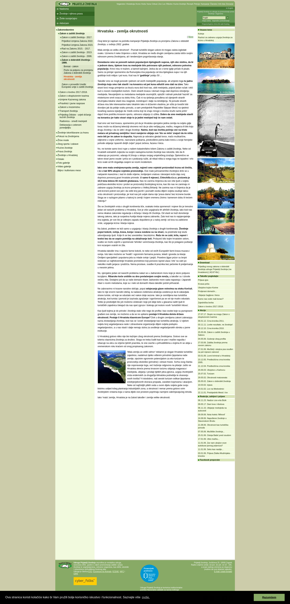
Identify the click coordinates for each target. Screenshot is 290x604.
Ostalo (61, 159)
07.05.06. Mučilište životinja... (211, 431)
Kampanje (205, 4)
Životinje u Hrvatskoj (68, 155)
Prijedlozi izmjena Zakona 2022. (77, 41)
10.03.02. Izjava (205, 385)
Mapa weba (206, 21)
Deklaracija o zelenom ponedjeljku (71, 126)
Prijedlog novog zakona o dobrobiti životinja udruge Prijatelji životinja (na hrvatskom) (214, 269)
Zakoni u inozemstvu (70, 107)
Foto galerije (64, 163)
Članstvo (213, 4)
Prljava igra (203, 280)
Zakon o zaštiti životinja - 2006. (77, 56)
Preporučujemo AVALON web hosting (216, 24)
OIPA (76, 574)
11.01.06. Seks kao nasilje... (211, 449)
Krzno (138, 4)
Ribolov (169, 4)
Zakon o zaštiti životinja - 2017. (77, 37)
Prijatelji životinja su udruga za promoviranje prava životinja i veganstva (215, 13)
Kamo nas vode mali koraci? (211, 299)
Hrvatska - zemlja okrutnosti (73, 77)
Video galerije (64, 166)
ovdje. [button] (146, 597)
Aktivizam (64, 23)
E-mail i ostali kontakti (223, 572)
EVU (90, 572)
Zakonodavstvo (66, 29)
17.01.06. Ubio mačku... (209, 439)
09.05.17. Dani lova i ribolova (211, 404)
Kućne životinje (179, 4)
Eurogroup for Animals (102, 572)
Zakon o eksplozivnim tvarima (74, 96)
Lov (163, 4)
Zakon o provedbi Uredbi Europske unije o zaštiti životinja (77, 85)
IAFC (122, 572)
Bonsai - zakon (71, 66)
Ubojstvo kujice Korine (208, 287)
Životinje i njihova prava (71, 13)
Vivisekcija (130, 4)
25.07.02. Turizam (206, 374)
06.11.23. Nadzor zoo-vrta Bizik (212, 400)
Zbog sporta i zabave (68, 144)
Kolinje (201, 34)
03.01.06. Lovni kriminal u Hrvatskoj (214, 356)
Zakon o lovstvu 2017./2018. (74, 92)
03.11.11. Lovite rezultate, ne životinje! (215, 324)
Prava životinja (65, 151)
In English (229, 8)
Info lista (221, 4)
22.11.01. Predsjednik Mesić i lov (213, 392)
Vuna (149, 4)
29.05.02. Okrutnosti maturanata (212, 377)
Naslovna (64, 9)
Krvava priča (203, 284)
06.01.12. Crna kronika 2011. (211, 321)
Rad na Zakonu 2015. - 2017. (76, 48)
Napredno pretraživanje (221, 21)
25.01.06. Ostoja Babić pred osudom (214, 435)
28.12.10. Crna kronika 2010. (211, 328)
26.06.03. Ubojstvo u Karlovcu (211, 370)
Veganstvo (121, 4)
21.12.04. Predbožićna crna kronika (214, 366)
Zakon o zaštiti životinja (72, 33)
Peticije (197, 4)
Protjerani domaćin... (207, 291)
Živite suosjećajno (68, 18)
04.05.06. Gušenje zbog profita (212, 339)
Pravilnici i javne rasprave (72, 103)
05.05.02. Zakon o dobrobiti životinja (214, 381)
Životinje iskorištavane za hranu (73, 132)
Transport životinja (69, 111)
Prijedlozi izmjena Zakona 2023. (77, 45)
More (190, 37)
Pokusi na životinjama (68, 136)
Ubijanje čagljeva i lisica (209, 295)
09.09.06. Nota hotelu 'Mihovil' (211, 414)
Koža (143, 4)
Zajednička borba (206, 302)
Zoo (159, 4)
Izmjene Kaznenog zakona (73, 99)
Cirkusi (155, 4)
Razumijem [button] (269, 597)
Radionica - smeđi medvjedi (73, 121)
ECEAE (115, 572)
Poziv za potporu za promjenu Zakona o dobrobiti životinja (78, 71)
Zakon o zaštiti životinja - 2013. (77, 52)
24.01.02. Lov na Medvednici (211, 389)
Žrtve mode (63, 140)
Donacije (229, 4)
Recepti (190, 4)
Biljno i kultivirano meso (69, 170)
